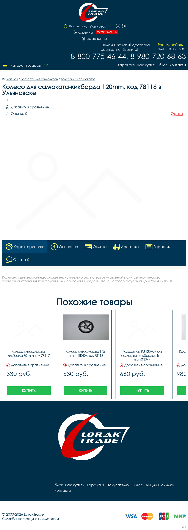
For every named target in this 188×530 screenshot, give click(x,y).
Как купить (146, 65)
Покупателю (118, 485)
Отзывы (177, 114)
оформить (107, 32)
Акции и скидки (160, 485)
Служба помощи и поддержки (30, 518)
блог (163, 65)
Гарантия (126, 65)
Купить (29, 390)
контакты (177, 65)
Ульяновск (98, 26)
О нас (137, 485)
